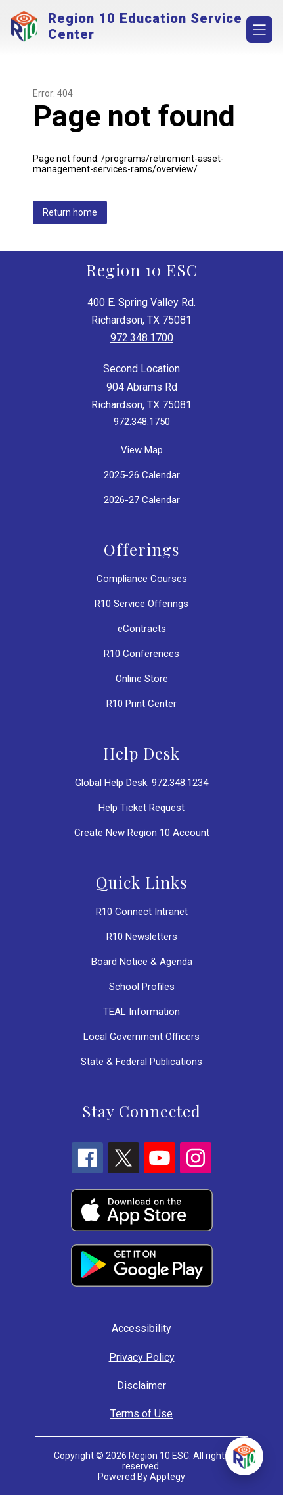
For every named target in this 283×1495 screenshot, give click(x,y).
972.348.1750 (142, 422)
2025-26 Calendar (142, 475)
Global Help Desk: (141, 783)
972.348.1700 (141, 337)
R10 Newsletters (141, 937)
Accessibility (141, 1328)
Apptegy (167, 1476)
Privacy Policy (142, 1357)
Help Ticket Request (141, 808)
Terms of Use (141, 1414)
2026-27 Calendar (142, 500)
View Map (142, 450)
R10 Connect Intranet (142, 912)
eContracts (142, 629)
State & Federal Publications (141, 1061)
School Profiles (142, 987)
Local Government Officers (141, 1036)
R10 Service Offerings (141, 604)
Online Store (142, 679)
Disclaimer (141, 1385)
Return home (70, 212)
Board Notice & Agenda (141, 962)
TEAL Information (141, 1011)
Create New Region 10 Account (141, 833)
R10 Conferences (141, 654)
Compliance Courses (142, 579)
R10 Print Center (141, 704)
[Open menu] (259, 29)
